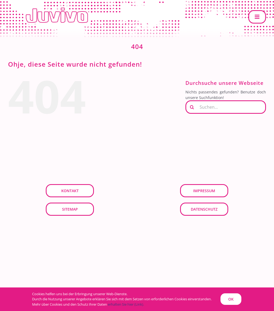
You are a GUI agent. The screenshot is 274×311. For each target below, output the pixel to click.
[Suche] (192, 107)
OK (231, 299)
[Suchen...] (225, 107)
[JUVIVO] (59, 7)
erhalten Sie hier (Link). (126, 304)
